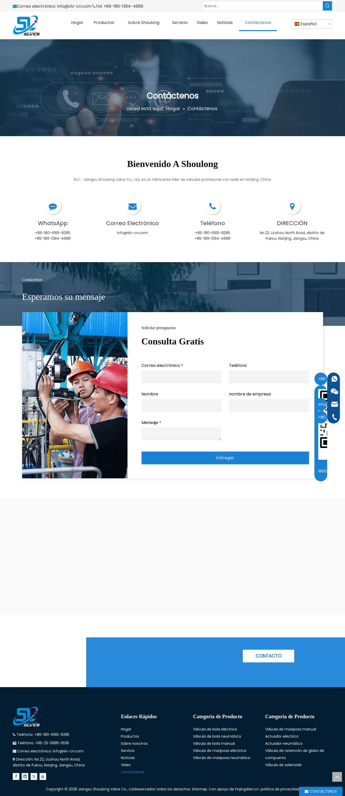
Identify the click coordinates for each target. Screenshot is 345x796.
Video (126, 764)
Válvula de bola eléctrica (215, 729)
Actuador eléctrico (282, 736)
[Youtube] (43, 776)
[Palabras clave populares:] (327, 5)
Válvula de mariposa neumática (221, 757)
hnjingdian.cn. (247, 789)
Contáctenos (133, 772)
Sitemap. (200, 789)
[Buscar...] (262, 5)
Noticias (128, 757)
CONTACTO (268, 656)
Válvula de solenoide (283, 764)
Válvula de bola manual (214, 743)
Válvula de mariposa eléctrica (219, 750)
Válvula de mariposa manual (290, 729)
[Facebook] (16, 776)
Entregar (225, 458)
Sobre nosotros (134, 743)
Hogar (126, 729)
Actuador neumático (284, 743)
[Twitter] (34, 776)
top (337, 777)
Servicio (128, 750)
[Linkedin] (25, 776)
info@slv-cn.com (74, 6)
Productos (130, 736)
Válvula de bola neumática (217, 736)
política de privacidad (280, 789)
